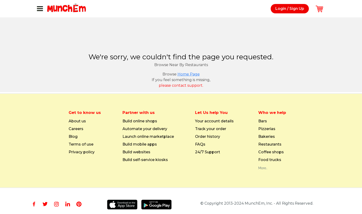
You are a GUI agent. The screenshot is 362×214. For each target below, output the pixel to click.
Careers (76, 129)
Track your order (210, 129)
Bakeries (266, 137)
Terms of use (81, 144)
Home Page (188, 74)
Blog (73, 137)
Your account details (214, 121)
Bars (262, 121)
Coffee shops (271, 152)
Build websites (136, 152)
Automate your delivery (144, 129)
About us (77, 121)
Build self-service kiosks (145, 160)
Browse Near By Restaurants (181, 65)
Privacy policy (82, 152)
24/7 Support (207, 152)
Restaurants (269, 144)
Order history (207, 137)
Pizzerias (266, 129)
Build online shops (139, 121)
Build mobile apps (139, 144)
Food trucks (269, 160)
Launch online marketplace (148, 137)
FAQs (200, 144)
